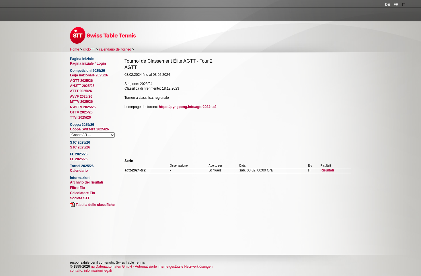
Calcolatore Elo (82, 193)
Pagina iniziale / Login (88, 63)
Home (74, 49)
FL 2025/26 (78, 159)
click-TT (89, 49)
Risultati (327, 170)
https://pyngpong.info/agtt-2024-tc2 (188, 107)
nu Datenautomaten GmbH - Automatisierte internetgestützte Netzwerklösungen (152, 267)
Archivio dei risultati (86, 182)
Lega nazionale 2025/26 (89, 75)
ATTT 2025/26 (81, 91)
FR (396, 5)
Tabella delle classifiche (95, 205)
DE (387, 5)
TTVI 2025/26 (80, 117)
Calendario (79, 171)
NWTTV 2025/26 (82, 107)
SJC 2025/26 (80, 147)
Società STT (80, 198)
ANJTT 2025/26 (82, 86)
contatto (76, 271)
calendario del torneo (115, 49)
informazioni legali (98, 271)
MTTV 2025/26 (81, 102)
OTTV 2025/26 (81, 112)
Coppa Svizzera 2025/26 (89, 129)
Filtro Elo (77, 188)
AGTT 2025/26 (81, 81)
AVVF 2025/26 (81, 96)
